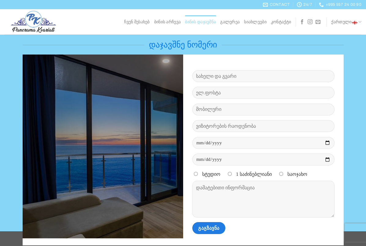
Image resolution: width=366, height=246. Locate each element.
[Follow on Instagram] (310, 22)
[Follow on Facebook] (302, 22)
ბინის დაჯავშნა (200, 21)
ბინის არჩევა (167, 21)
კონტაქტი (281, 21)
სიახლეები (255, 21)
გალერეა (230, 21)
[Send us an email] (318, 22)
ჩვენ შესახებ (137, 21)
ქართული (346, 22)
